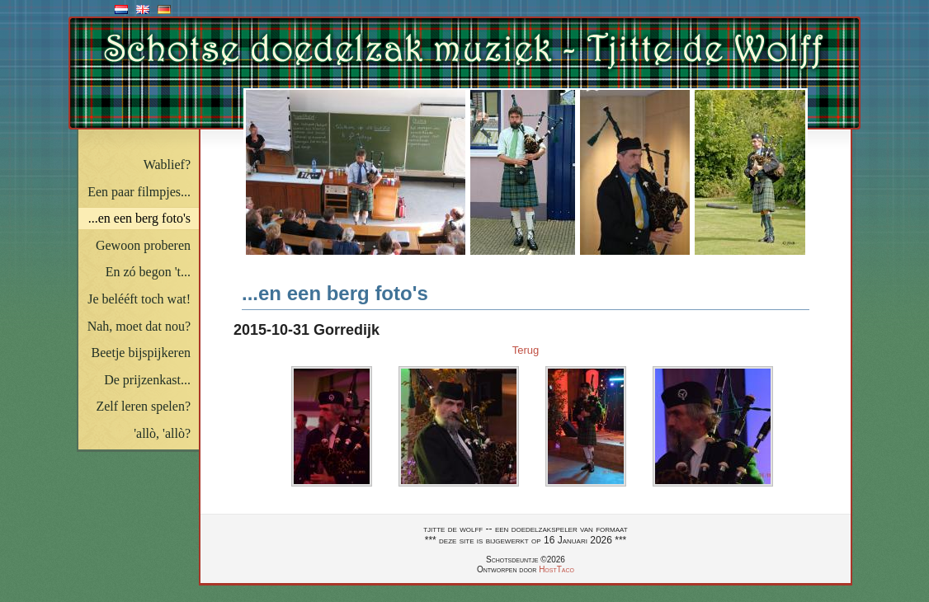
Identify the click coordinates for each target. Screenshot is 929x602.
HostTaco (556, 569)
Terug (526, 350)
